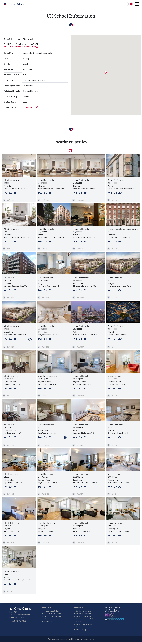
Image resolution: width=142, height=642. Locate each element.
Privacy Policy (81, 629)
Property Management (84, 616)
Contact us (48, 621)
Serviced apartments (83, 611)
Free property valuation (52, 616)
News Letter (80, 627)
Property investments (84, 624)
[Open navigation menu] (136, 4)
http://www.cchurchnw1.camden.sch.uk (21, 47)
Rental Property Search (52, 611)
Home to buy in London (53, 614)
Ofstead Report (30, 107)
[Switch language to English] (127, 4)
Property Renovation (83, 614)
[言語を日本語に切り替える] (131, 4)
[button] (106, 72)
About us (47, 619)
